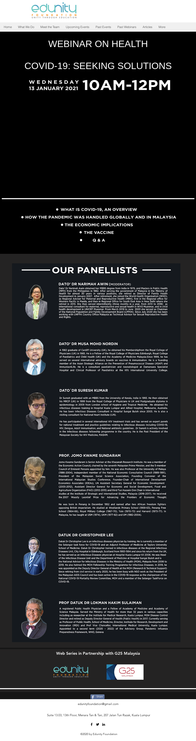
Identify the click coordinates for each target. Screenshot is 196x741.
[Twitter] (98, 724)
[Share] (97, 696)
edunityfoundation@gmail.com (98, 704)
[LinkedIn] (104, 724)
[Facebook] (92, 724)
